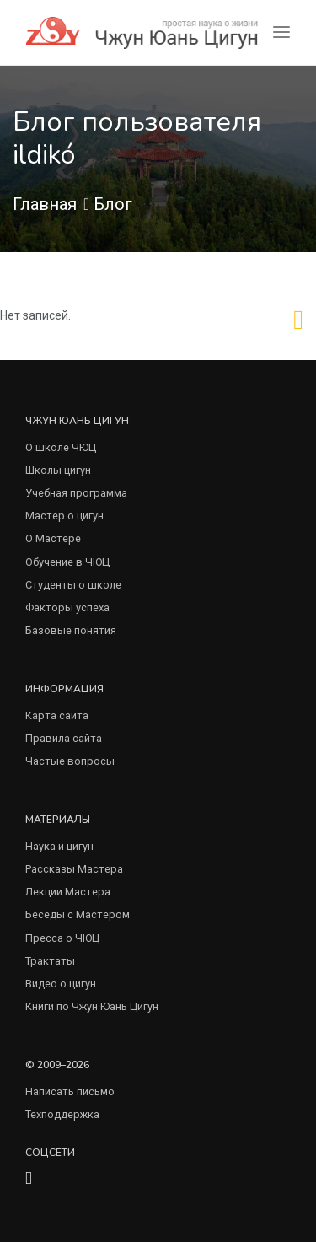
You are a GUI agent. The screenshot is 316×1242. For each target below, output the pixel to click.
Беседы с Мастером (77, 914)
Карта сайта (56, 715)
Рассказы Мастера (74, 869)
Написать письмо (70, 1091)
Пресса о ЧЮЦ (62, 938)
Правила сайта (63, 738)
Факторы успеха (67, 607)
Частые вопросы (70, 761)
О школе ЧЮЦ (60, 447)
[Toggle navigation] (281, 32)
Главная (45, 204)
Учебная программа (76, 493)
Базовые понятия (70, 630)
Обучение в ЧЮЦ (67, 562)
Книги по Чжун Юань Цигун (91, 1006)
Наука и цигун (59, 846)
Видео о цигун (60, 983)
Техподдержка (62, 1114)
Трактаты (50, 960)
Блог (113, 204)
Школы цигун (58, 470)
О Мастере (53, 538)
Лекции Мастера (67, 891)
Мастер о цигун (64, 515)
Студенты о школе (73, 584)
